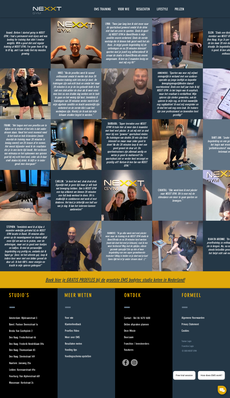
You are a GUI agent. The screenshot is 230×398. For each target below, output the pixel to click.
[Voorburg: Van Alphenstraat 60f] (25, 376)
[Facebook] (125, 362)
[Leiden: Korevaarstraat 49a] (25, 370)
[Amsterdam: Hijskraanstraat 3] (25, 318)
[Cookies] (193, 330)
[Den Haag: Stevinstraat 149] (25, 356)
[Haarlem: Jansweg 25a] (25, 363)
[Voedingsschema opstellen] (78, 356)
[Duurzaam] (136, 337)
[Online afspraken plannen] (136, 324)
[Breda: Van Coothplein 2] (25, 331)
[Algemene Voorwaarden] (193, 318)
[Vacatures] (136, 350)
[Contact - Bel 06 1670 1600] (136, 318)
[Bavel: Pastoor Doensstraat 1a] (25, 324)
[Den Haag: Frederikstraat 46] (25, 337)
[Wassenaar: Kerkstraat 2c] (25, 383)
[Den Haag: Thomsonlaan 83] (25, 350)
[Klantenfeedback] (78, 324)
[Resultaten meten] (78, 343)
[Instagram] (134, 362)
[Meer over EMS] (78, 337)
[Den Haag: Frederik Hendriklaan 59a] (25, 344)
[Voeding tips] (78, 349)
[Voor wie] (78, 317)
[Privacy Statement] (193, 324)
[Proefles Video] (78, 330)
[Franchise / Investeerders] (136, 344)
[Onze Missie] (136, 331)
